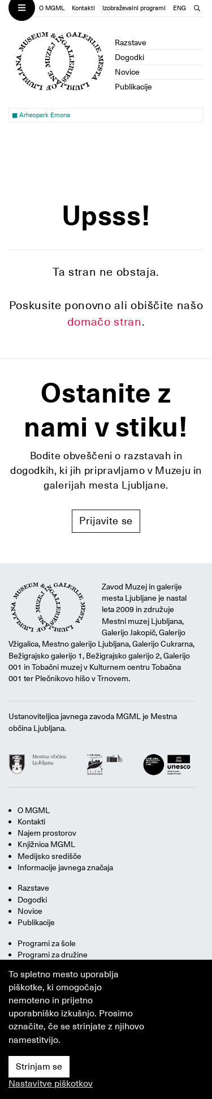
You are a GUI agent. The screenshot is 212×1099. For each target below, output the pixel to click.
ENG (179, 8)
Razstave (130, 42)
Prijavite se (106, 520)
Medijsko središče (49, 856)
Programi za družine (53, 955)
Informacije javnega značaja (65, 867)
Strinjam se (39, 1066)
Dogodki (129, 57)
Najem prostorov (47, 833)
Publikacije (133, 87)
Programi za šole (47, 943)
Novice (127, 72)
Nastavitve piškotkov (50, 1083)
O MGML (51, 8)
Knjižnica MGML (46, 844)
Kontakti (83, 8)
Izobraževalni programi (134, 8)
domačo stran (104, 321)
